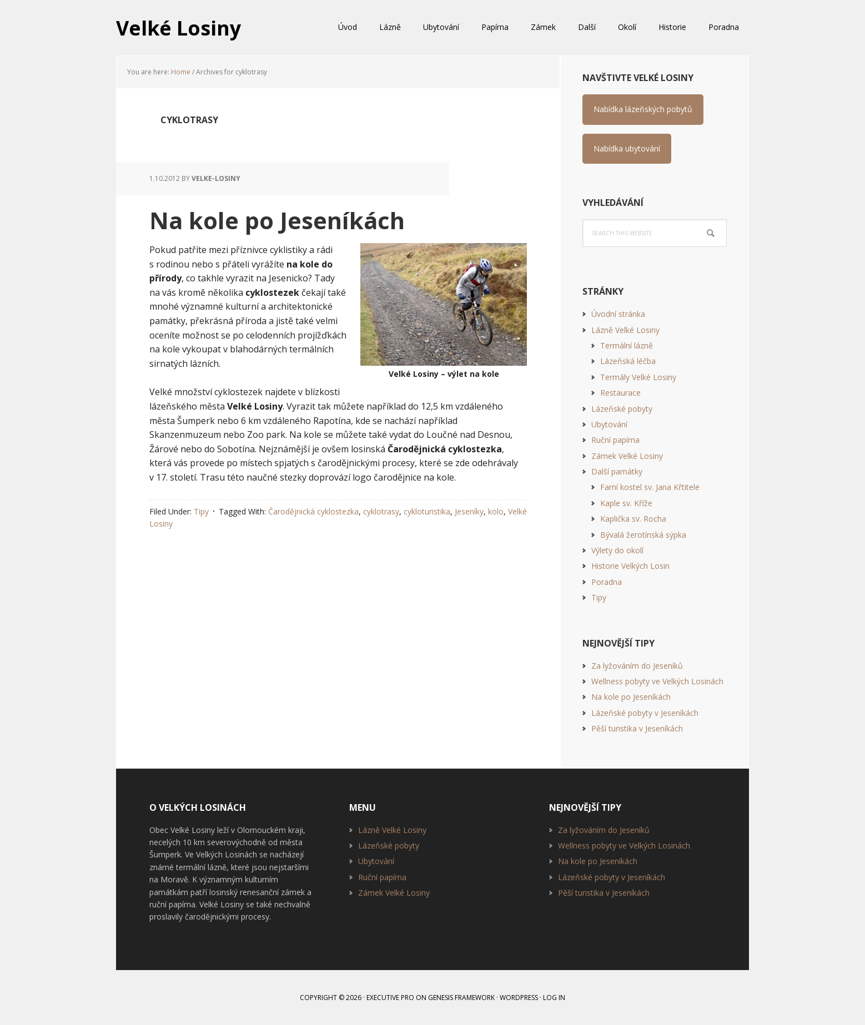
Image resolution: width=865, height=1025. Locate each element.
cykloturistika (427, 511)
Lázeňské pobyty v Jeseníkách (644, 713)
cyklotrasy (381, 511)
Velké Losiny (179, 27)
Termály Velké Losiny (638, 377)
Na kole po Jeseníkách (278, 220)
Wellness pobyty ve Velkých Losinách (657, 681)
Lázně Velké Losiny (625, 330)
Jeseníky (469, 511)
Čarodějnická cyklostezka (313, 511)
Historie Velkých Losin (630, 566)
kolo (496, 511)
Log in (554, 997)
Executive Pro (390, 997)
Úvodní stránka (618, 314)
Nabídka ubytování (627, 148)
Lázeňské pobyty (621, 408)
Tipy (201, 511)
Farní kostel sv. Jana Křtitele (650, 487)
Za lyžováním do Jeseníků (637, 665)
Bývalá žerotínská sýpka (643, 534)
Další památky (616, 471)
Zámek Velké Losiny (627, 456)
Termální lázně (626, 345)
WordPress (519, 997)
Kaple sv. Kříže (626, 503)
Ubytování (609, 424)
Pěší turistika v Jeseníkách (637, 728)
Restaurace (620, 392)
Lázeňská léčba (628, 361)
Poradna (606, 582)
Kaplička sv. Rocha (633, 518)
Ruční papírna (615, 440)
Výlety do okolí (617, 550)
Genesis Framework (461, 997)
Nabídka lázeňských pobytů (643, 109)
